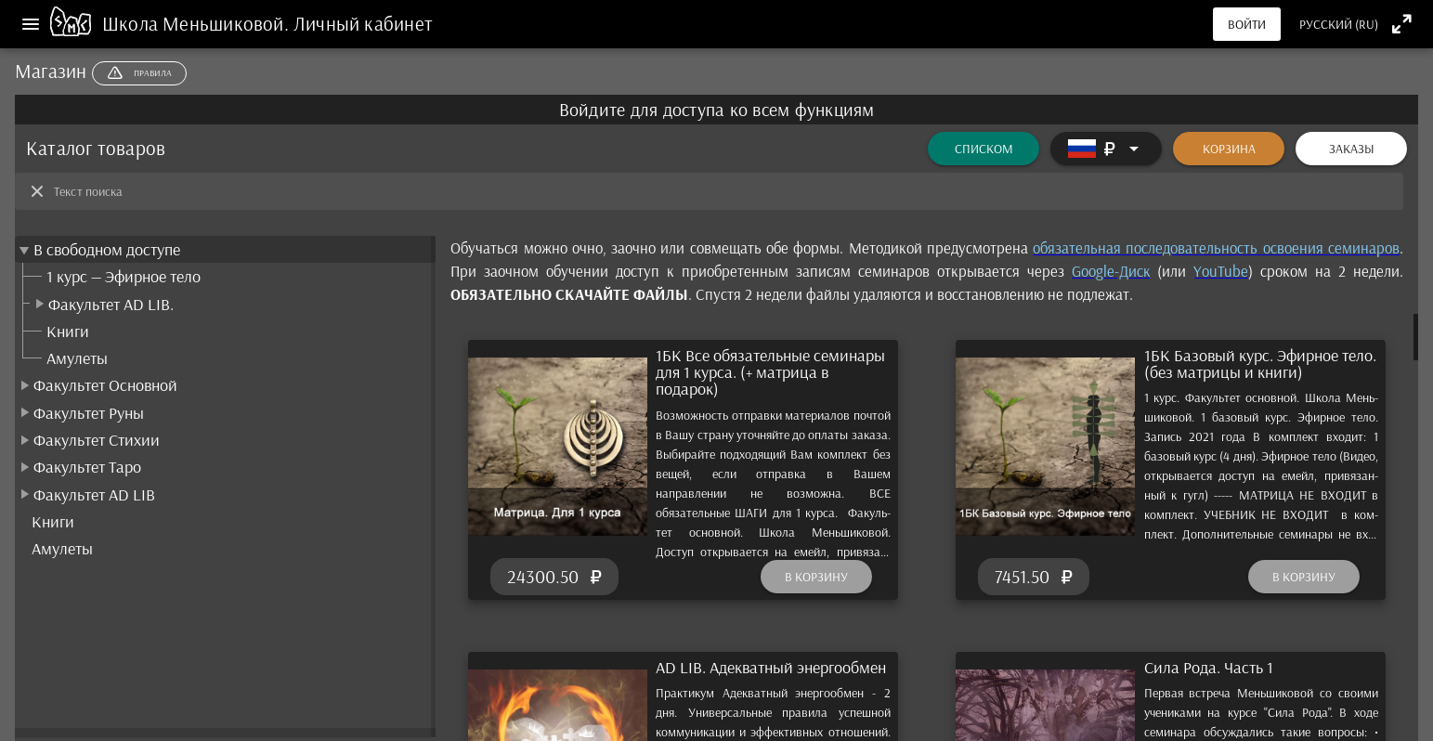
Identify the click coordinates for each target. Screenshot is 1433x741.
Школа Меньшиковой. (197, 23)
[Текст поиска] (723, 191)
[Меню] (30, 24)
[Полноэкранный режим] (1402, 24)
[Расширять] (1106, 148)
